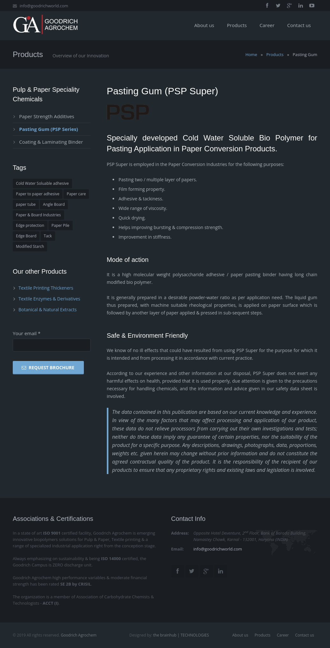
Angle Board (54, 204)
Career (283, 635)
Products (274, 54)
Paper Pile (61, 225)
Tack (48, 236)
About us (240, 635)
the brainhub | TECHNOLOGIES (180, 635)
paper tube (26, 204)
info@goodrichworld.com (43, 6)
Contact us (304, 635)
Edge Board (26, 236)
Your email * (26, 333)
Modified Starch (30, 246)
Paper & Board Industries (38, 215)
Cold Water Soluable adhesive (42, 183)
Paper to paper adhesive (37, 194)
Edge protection (30, 225)
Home (251, 54)
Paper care (76, 194)
